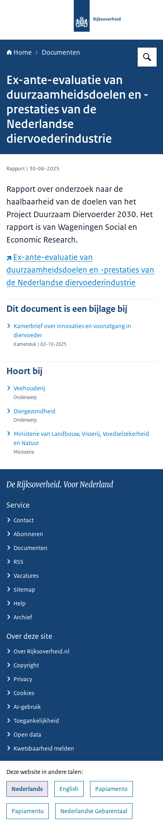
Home (19, 52)
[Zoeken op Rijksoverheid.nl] (147, 57)
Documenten (61, 52)
